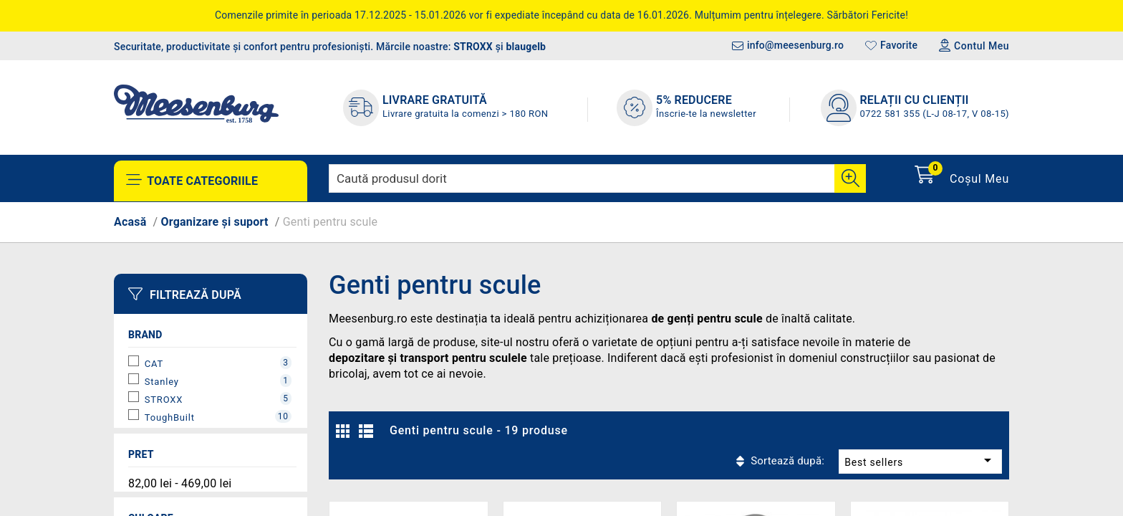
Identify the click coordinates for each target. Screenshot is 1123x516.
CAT (218, 362)
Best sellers (882, 430)
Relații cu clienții (914, 100)
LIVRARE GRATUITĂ (434, 100)
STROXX (473, 46)
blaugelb (526, 46)
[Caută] (597, 178)
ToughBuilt (218, 416)
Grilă (346, 435)
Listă (368, 435)
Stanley (218, 380)
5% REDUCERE (694, 100)
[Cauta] (850, 178)
